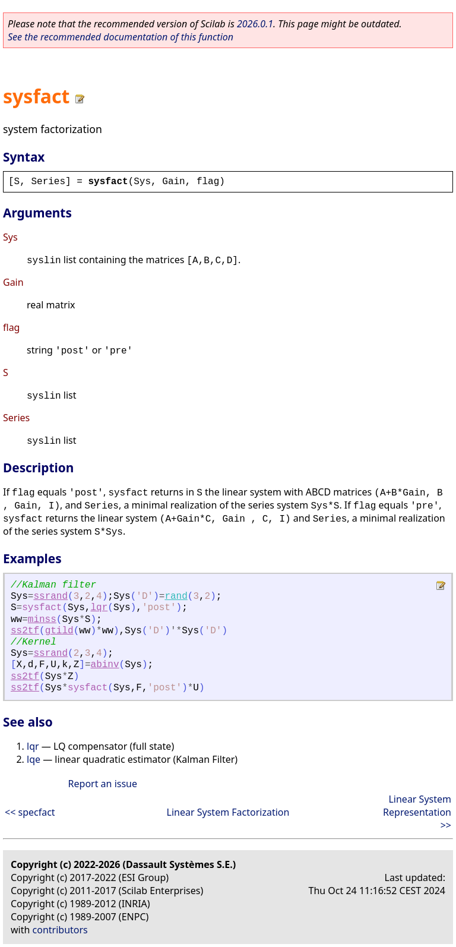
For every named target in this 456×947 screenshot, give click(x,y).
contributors (60, 929)
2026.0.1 (255, 23)
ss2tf (25, 631)
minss (42, 619)
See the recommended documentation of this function (120, 36)
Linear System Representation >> (417, 812)
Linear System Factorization (228, 812)
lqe (33, 759)
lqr (98, 607)
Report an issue (102, 783)
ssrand (50, 596)
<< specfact (30, 812)
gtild (59, 631)
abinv (105, 664)
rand (175, 596)
